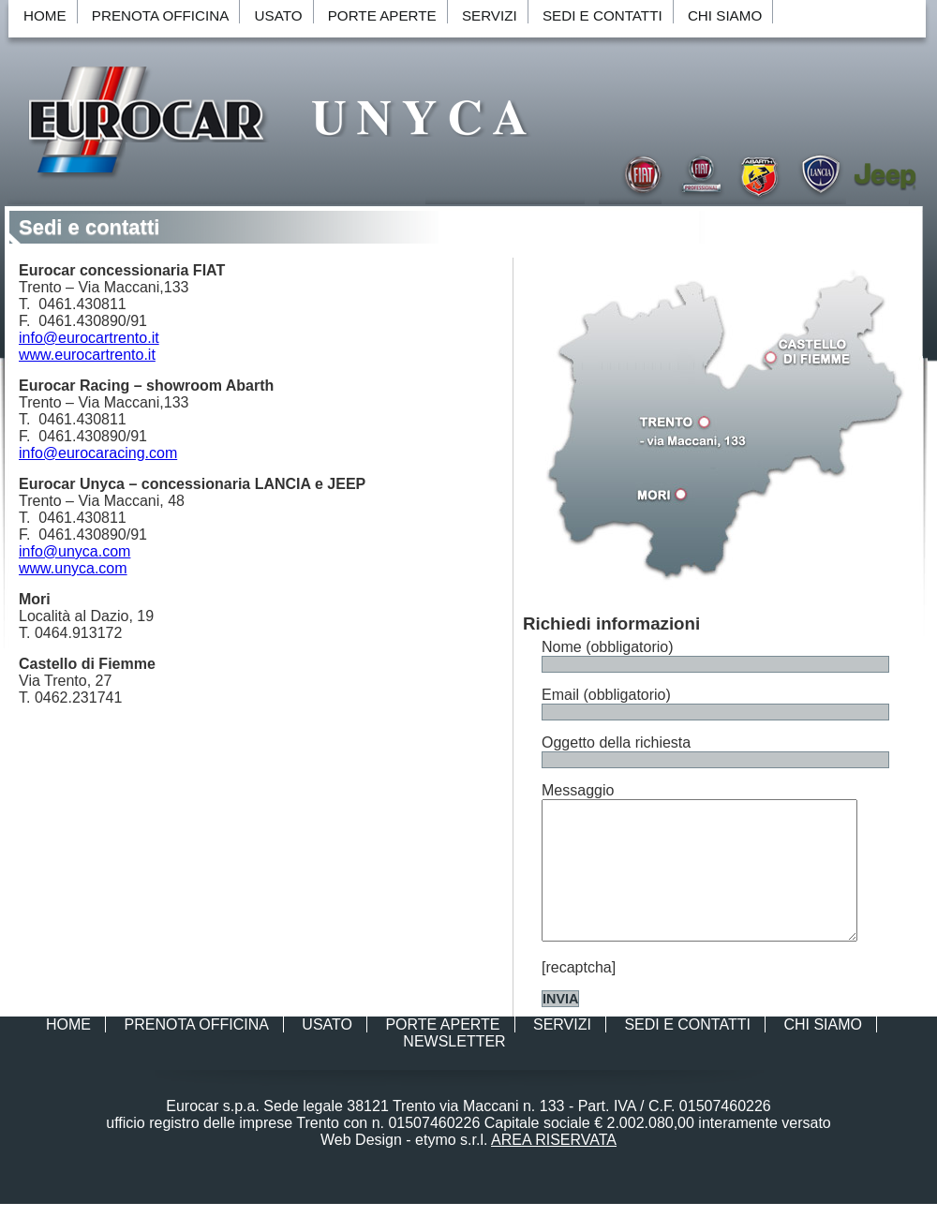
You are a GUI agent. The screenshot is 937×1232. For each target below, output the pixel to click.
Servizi (489, 15)
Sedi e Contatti (602, 15)
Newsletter (454, 1069)
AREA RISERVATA (554, 1168)
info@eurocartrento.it (89, 338)
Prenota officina (161, 15)
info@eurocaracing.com (98, 453)
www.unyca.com (73, 568)
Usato (279, 15)
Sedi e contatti (89, 227)
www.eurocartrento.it (87, 355)
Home (45, 15)
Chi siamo (725, 15)
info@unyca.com (74, 551)
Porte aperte (382, 15)
